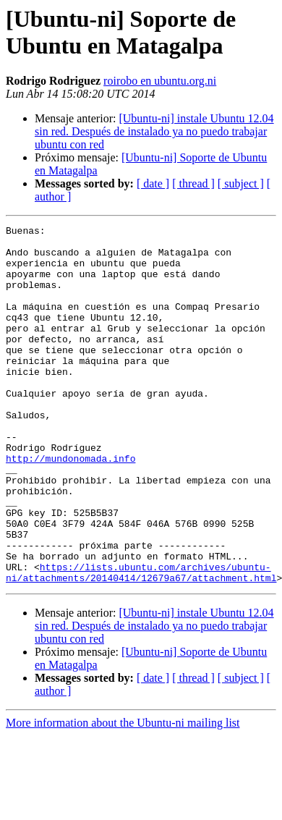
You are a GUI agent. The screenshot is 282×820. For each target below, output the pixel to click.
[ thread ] (193, 183)
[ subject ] (241, 183)
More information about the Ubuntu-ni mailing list (123, 794)
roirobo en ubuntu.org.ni (159, 81)
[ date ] (153, 183)
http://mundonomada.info (70, 505)
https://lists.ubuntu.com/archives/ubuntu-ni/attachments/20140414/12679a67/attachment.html (141, 643)
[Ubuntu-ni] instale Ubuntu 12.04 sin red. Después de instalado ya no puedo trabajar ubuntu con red (154, 131)
